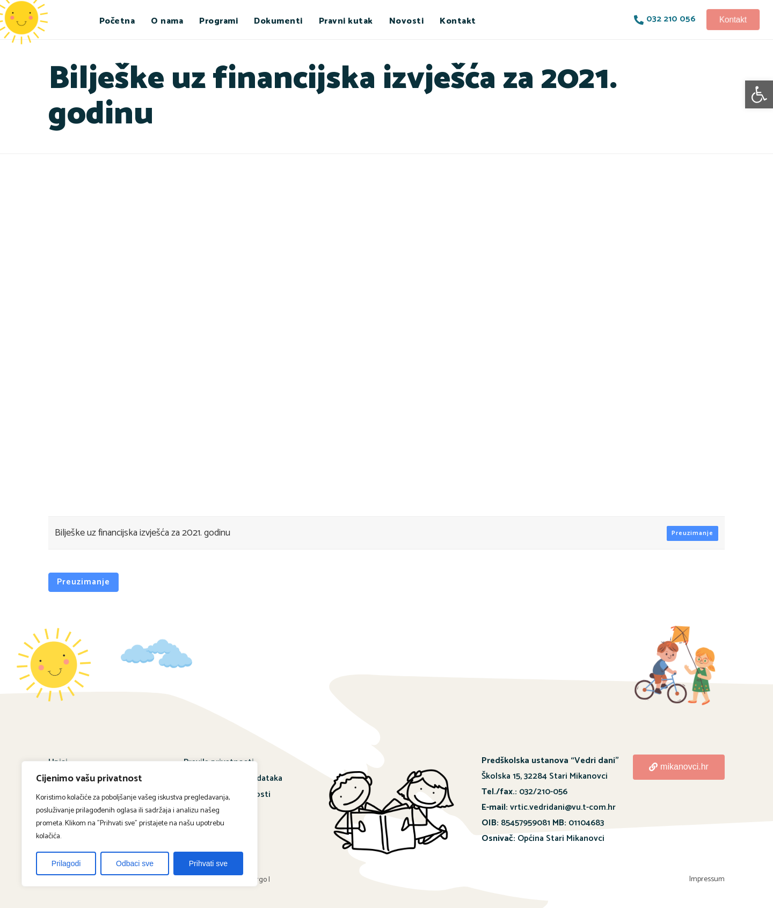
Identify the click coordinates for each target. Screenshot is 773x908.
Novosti (406, 21)
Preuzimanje (692, 533)
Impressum (707, 879)
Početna (117, 21)
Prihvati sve (208, 863)
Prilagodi (66, 863)
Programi (218, 21)
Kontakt (458, 21)
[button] (759, 94)
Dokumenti (278, 21)
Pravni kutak (346, 21)
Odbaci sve (135, 863)
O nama (167, 21)
